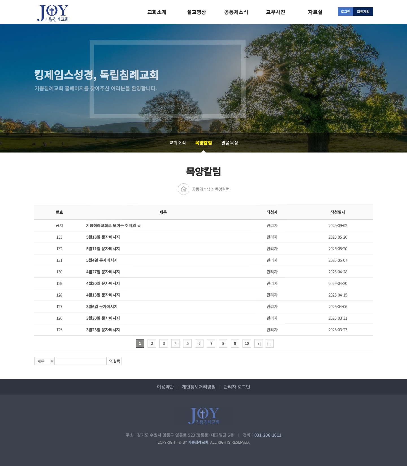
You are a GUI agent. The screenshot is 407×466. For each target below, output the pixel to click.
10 (247, 343)
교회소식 (177, 142)
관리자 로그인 (237, 387)
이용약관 (165, 387)
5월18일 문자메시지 (103, 237)
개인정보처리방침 (199, 387)
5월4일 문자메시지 (102, 260)
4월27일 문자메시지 (103, 272)
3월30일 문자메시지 (103, 318)
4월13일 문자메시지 (103, 295)
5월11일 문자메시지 (103, 248)
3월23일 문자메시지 (103, 329)
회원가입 (363, 11)
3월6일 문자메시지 (102, 306)
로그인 (345, 11)
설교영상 (196, 12)
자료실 (315, 12)
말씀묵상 (229, 142)
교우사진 (275, 12)
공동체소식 (236, 12)
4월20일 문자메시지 (103, 283)
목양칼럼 (203, 142)
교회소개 (156, 12)
